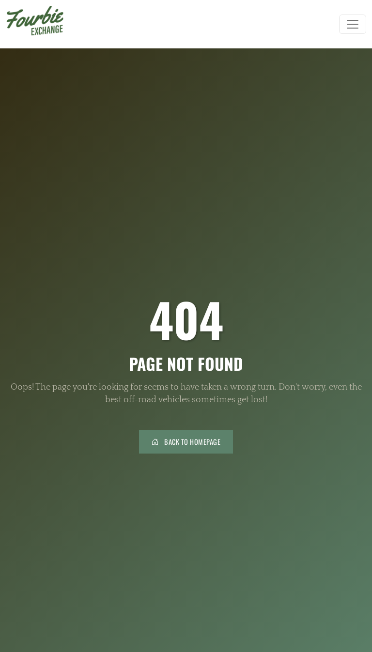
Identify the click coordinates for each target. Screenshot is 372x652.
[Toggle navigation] (352, 24)
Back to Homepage (186, 442)
